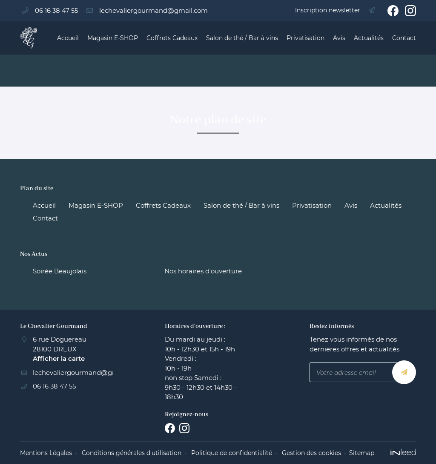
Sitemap (361, 453)
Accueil (68, 38)
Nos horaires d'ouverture (203, 271)
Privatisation (305, 38)
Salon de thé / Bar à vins (242, 38)
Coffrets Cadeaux (172, 38)
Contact (404, 38)
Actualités (369, 38)
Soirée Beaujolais (59, 271)
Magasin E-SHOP (112, 38)
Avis (339, 38)
